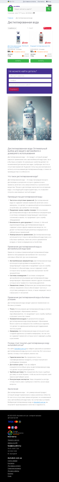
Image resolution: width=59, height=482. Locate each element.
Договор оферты (13, 471)
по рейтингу (12, 28)
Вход (48, 1)
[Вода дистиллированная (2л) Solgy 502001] (41, 38)
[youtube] (9, 427)
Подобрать (13, 89)
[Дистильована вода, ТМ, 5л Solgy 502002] (18, 38)
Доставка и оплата (29, 1)
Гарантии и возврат (14, 468)
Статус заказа (12, 461)
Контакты (41, 1)
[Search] (48, 9)
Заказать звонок (13, 440)
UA (9, 1)
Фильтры (47, 28)
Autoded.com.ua (20, 349)
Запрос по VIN (12, 443)
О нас (9, 476)
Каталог (10, 473)
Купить (18, 61)
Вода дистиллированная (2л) (40, 46)
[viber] (12, 427)
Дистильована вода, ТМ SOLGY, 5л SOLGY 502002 (18, 46)
